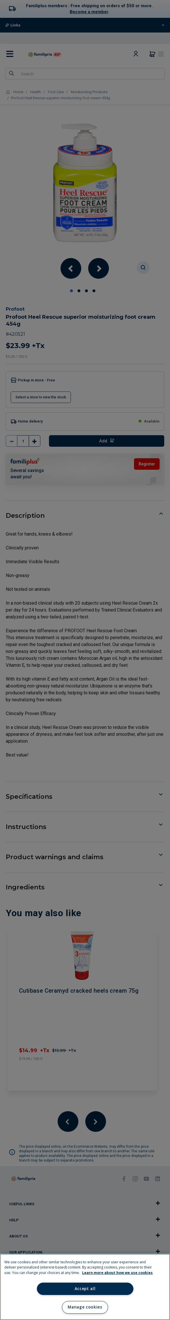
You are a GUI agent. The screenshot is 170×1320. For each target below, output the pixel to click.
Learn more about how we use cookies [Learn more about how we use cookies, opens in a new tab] (117, 1272)
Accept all (85, 1288)
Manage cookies (85, 1307)
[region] (85, 1287)
